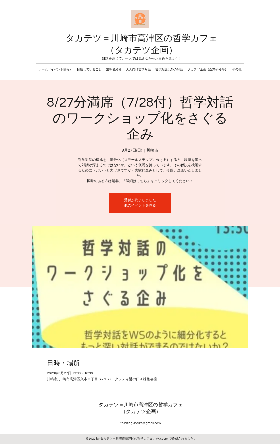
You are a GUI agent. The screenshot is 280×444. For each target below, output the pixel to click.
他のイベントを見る (140, 205)
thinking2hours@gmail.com (140, 423)
